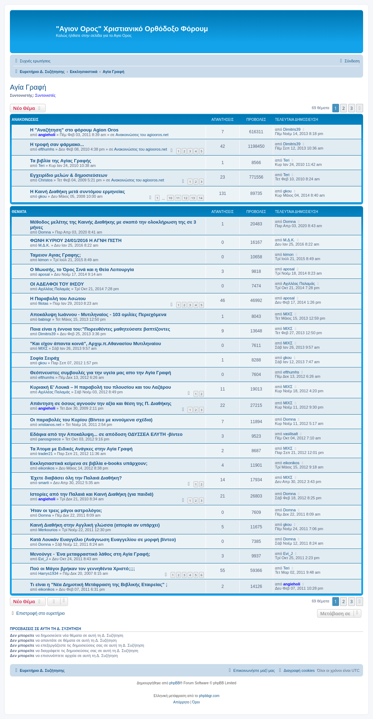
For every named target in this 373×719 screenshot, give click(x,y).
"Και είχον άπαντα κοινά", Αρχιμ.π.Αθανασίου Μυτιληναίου (95, 343)
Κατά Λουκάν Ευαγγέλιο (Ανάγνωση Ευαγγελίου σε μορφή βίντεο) (103, 539)
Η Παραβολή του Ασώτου (58, 298)
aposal (44, 274)
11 (178, 198)
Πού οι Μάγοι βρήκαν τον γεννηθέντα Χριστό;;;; (82, 568)
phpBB (174, 683)
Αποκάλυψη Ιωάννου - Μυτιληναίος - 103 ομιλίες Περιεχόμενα (98, 314)
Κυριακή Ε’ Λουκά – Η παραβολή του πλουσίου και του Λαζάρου (100, 387)
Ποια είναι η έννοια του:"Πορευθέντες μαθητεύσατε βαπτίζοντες (100, 329)
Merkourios (47, 530)
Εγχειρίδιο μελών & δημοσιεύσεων (68, 175)
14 (200, 198)
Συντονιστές (45, 95)
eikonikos (46, 468)
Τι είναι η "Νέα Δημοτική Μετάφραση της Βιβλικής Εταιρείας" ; (98, 584)
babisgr (44, 319)
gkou (42, 196)
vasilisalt (290, 434)
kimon (43, 260)
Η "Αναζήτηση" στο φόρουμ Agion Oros (74, 130)
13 (193, 198)
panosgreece (49, 439)
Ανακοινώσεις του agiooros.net (142, 135)
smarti (43, 483)
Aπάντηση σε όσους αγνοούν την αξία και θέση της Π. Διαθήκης (100, 403)
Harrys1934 (48, 573)
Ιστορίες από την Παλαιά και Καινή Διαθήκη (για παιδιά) (91, 494)
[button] (359, 108)
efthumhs (46, 149)
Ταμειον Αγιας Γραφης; (55, 255)
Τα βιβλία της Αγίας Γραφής (60, 160)
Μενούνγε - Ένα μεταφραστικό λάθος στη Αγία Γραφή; (90, 554)
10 (170, 198)
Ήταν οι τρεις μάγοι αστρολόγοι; (66, 510)
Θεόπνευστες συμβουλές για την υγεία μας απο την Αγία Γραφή (100, 372)
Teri (41, 165)
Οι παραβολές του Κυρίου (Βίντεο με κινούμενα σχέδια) (91, 419)
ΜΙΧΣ (287, 314)
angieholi (46, 135)
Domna (44, 232)
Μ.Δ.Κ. (44, 245)
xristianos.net (49, 424)
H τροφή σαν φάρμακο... (57, 144)
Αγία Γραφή (28, 87)
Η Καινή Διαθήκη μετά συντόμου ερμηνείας (77, 191)
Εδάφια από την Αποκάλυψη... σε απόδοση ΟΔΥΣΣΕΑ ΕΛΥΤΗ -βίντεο (106, 434)
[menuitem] (32, 61)
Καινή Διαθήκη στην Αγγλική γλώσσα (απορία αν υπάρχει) (95, 525)
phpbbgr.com (209, 696)
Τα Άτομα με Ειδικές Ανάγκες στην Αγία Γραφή (81, 448)
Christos (45, 180)
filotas (43, 303)
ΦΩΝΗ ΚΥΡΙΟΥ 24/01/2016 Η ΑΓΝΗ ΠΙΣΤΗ (75, 240)
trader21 (45, 453)
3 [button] (351, 108)
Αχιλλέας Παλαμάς (54, 289)
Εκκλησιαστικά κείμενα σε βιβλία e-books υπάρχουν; (89, 463)
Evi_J (43, 559)
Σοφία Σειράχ (44, 358)
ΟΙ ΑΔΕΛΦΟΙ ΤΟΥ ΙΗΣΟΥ (57, 284)
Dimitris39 (291, 129)
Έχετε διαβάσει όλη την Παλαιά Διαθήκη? (76, 478)
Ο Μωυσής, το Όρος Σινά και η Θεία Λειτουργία (82, 269)
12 (185, 198)
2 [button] (343, 108)
